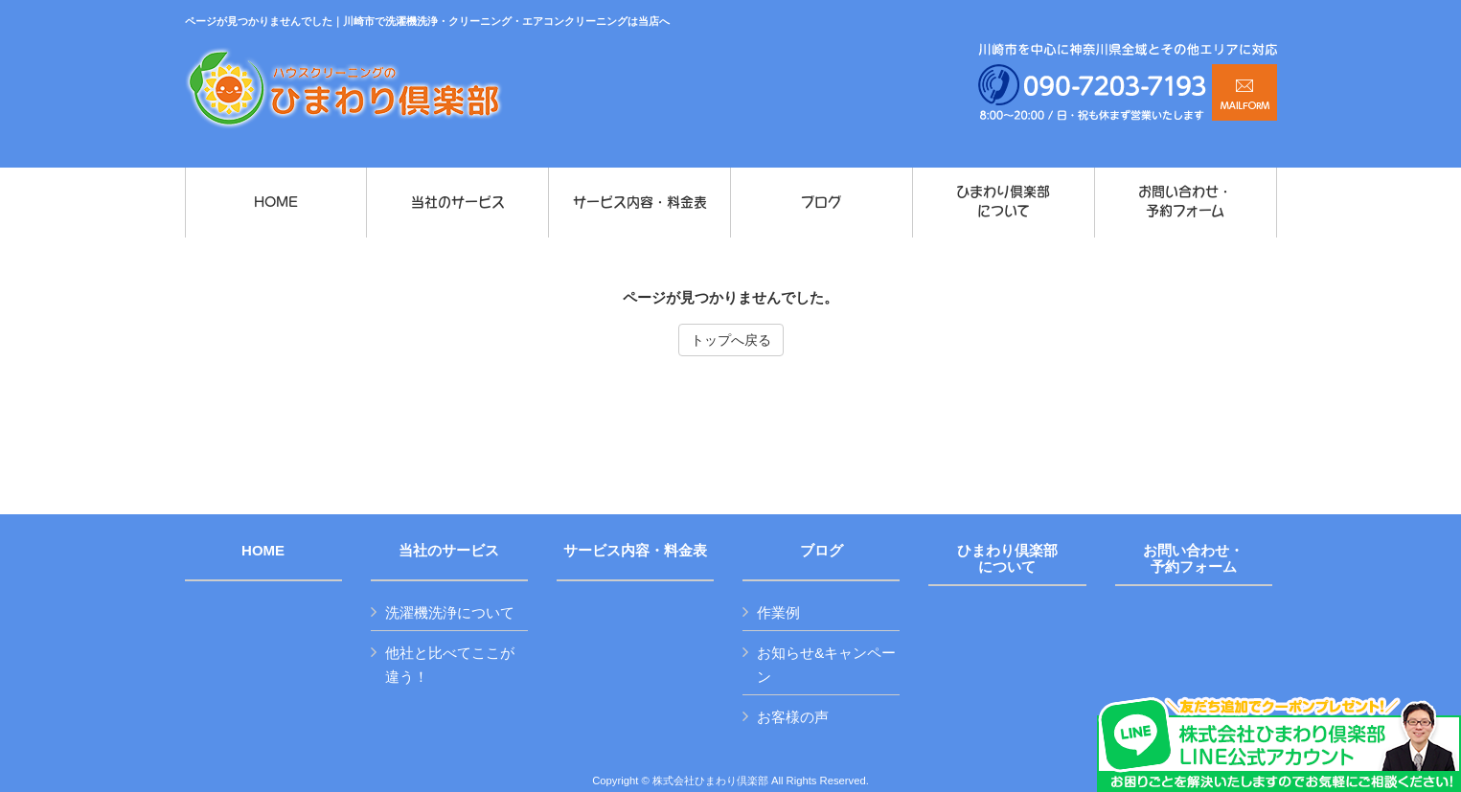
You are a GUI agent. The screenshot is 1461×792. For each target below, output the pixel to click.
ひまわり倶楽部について (1007, 559)
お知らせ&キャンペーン (826, 665)
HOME (263, 550)
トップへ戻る (731, 340)
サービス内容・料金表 (635, 550)
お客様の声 (793, 717)
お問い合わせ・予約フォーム (1193, 559)
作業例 (778, 612)
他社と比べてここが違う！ (449, 665)
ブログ (821, 550)
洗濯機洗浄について (449, 612)
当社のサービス (449, 550)
